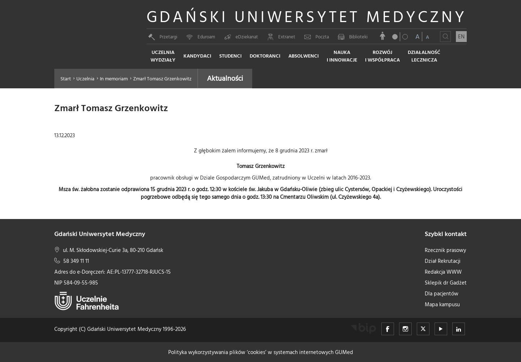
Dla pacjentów (441, 293)
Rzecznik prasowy (445, 250)
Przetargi (162, 36)
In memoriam (114, 78)
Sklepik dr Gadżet (446, 282)
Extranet (281, 36)
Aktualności (225, 77)
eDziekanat (241, 36)
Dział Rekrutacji (443, 261)
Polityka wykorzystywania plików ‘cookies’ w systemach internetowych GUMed (260, 352)
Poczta (316, 36)
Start (65, 78)
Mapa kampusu (442, 304)
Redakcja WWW (443, 272)
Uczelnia (85, 78)
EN (461, 36)
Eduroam (200, 36)
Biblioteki (353, 36)
